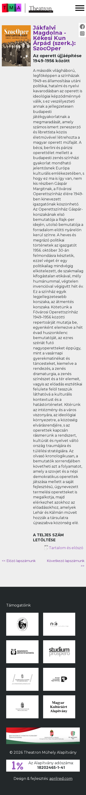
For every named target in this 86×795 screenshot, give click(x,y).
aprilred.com (60, 778)
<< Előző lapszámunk (19, 561)
